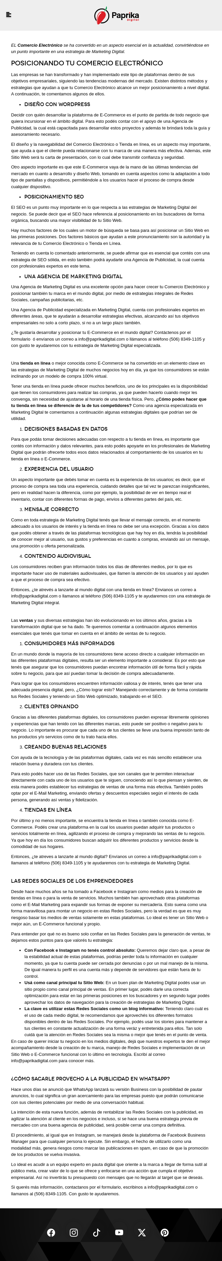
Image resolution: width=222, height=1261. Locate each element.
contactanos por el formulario (93, 1187)
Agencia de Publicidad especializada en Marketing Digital (75, 309)
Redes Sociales (33, 696)
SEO (156, 696)
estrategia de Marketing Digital (160, 862)
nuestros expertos (163, 1041)
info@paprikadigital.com (101, 339)
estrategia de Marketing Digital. (95, 51)
